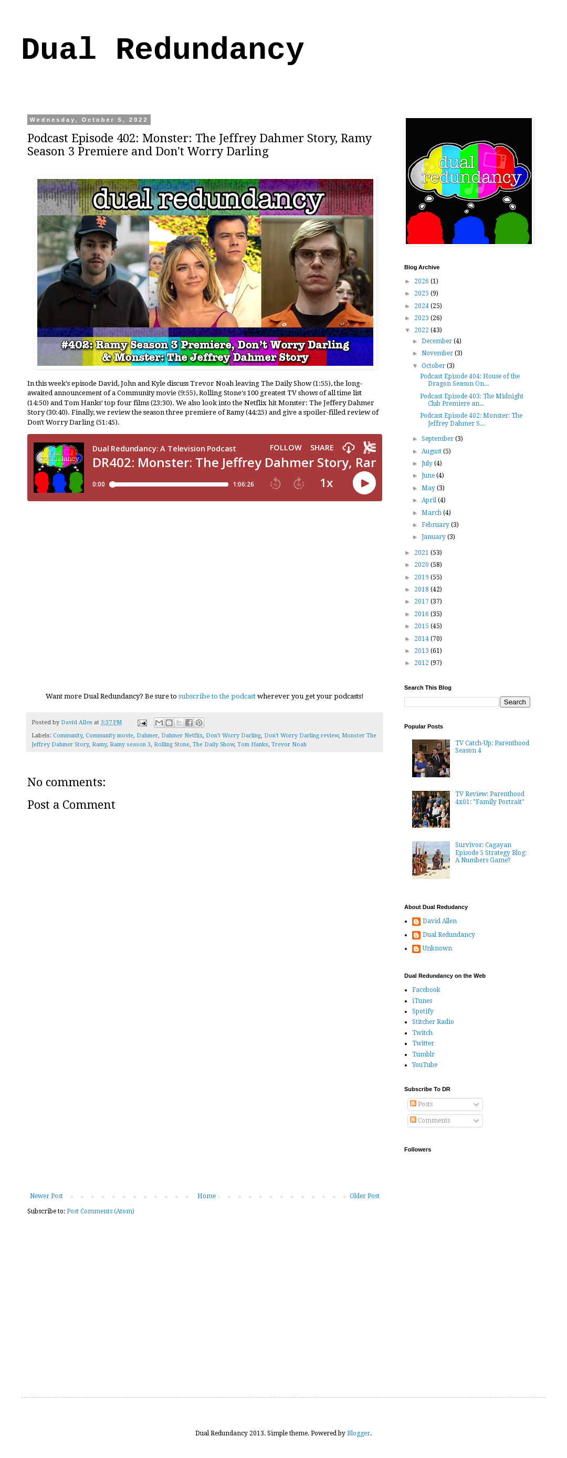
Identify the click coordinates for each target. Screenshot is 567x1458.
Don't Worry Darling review (301, 735)
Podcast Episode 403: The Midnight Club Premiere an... (471, 400)
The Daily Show (213, 744)
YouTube (424, 1065)
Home (206, 1196)
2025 (422, 293)
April (430, 500)
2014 (422, 638)
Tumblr (423, 1054)
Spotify (423, 1011)
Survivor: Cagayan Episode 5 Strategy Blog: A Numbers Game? (491, 852)
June (429, 475)
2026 (422, 281)
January (434, 537)
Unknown (437, 948)
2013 (422, 650)
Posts (421, 1104)
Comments (430, 1120)
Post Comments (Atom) (100, 1211)
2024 (422, 306)
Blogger (358, 1433)
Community (67, 735)
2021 (422, 552)
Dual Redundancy (162, 50)
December (438, 341)
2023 (422, 318)
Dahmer (147, 735)
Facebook (426, 990)
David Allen (440, 921)
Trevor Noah (289, 744)
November (438, 353)
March (432, 512)
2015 (422, 626)
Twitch (422, 1033)
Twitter (423, 1043)
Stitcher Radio (433, 1022)
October (434, 365)
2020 (422, 564)
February (436, 525)
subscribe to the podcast (217, 696)
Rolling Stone (172, 744)
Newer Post (46, 1196)
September (438, 438)
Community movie (109, 735)
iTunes (422, 1001)
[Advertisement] (205, 1113)
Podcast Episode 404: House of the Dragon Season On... (470, 380)
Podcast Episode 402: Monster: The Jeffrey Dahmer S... (471, 419)
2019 (422, 577)
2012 (422, 663)
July (428, 463)
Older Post (365, 1196)
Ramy (99, 744)
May (429, 488)
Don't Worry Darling (233, 735)
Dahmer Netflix (182, 735)
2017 (422, 601)
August (432, 451)
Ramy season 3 (130, 744)
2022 (422, 330)
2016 (422, 614)
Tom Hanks (252, 744)
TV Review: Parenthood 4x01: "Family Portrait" (489, 797)
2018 (422, 589)
